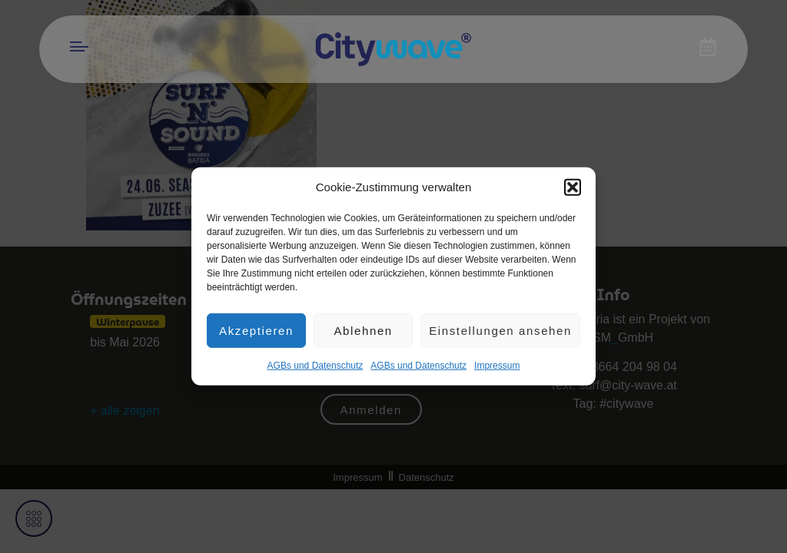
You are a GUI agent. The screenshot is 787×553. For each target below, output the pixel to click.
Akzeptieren (256, 336)
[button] (572, 193)
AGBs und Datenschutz (315, 372)
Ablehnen (363, 336)
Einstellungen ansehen (500, 336)
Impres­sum (497, 372)
